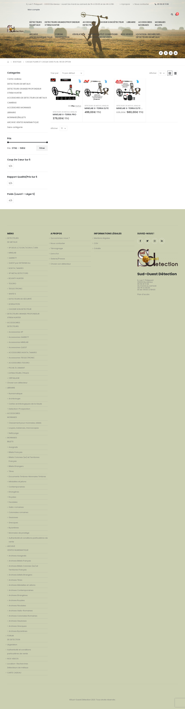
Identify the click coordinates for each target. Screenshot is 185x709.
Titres (11, 471)
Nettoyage (14, 433)
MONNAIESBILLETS (160, 23)
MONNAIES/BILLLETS (16, 117)
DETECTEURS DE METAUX (61, 112)
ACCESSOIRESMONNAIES (145, 23)
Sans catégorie (14, 127)
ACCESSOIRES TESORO (19, 362)
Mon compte (34, 9)
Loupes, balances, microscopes (24, 428)
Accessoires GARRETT (19, 337)
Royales (12, 497)
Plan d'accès (143, 294)
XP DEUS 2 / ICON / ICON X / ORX (23, 247)
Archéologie (14, 398)
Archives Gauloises (18, 621)
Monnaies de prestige (19, 532)
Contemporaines (17, 486)
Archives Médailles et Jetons (22, 585)
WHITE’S (12, 293)
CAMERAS (11, 102)
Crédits (97, 248)
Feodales (13, 502)
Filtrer (42, 148)
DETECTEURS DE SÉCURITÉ (20, 298)
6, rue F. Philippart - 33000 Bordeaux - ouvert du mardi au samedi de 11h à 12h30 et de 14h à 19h (70, 4)
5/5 (10, 166)
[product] (66, 93)
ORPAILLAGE (14, 378)
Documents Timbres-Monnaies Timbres (27, 476)
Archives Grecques (18, 626)
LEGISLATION (14, 304)
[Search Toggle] (172, 14)
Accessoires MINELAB (18, 342)
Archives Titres (15, 580)
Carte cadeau (14, 78)
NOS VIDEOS (127, 34)
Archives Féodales (17, 605)
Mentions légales (102, 238)
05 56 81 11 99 (162, 4)
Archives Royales (17, 600)
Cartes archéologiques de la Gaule (25, 403)
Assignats (13, 447)
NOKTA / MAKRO (16, 268)
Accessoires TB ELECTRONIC (22, 357)
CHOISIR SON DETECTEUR (20, 309)
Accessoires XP (16, 332)
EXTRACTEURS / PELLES (19, 373)
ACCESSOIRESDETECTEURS (89, 23)
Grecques (13, 522)
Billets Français (15, 452)
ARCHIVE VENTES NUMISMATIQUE (40, 36)
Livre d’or (55, 253)
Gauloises (13, 517)
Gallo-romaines (16, 507)
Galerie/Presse (58, 258)
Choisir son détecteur (111, 22)
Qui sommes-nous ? (60, 238)
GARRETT (13, 258)
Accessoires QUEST (18, 347)
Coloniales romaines (18, 512)
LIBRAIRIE (131, 22)
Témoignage (57, 248)
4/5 (10, 200)
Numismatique (15, 393)
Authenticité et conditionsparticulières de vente (103, 36)
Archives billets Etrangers (20, 574)
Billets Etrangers (16, 466)
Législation (78, 34)
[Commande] (72, 73)
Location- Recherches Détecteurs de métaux (148, 36)
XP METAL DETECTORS (18, 273)
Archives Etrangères (18, 595)
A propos (125, 4)
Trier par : (55, 73)
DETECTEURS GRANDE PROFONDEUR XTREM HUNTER (62, 23)
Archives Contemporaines (21, 590)
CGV (96, 243)
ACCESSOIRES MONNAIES (19, 107)
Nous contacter (141, 4)
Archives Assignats (17, 555)
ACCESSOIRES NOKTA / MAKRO (23, 352)
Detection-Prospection (19, 408)
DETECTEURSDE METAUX (35, 23)
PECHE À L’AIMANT (17, 367)
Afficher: (153, 73)
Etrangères (14, 491)
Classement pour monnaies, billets (25, 422)
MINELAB (73, 112)
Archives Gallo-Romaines (21, 610)
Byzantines (14, 527)
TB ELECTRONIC (15, 288)
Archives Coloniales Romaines (23, 615)
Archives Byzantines (18, 631)
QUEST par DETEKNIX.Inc (19, 263)
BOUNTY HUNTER (16, 278)
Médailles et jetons (17, 481)
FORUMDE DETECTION (62, 36)
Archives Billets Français (20, 560)
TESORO (12, 283)
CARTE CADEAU (36, 46)
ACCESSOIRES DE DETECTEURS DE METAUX (27, 97)
